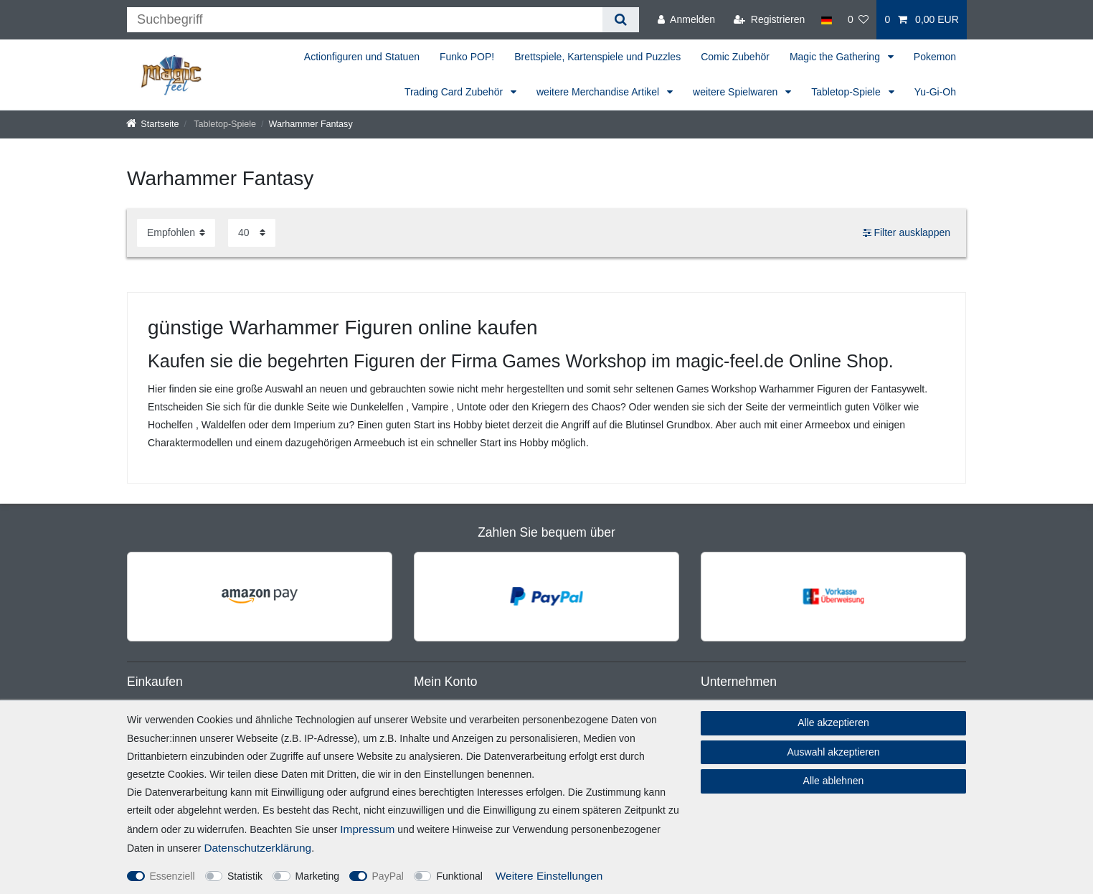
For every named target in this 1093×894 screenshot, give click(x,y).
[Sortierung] (176, 233)
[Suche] (620, 19)
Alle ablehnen (833, 780)
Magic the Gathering (836, 56)
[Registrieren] (769, 19)
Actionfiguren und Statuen (362, 56)
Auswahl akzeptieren (833, 752)
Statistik (244, 876)
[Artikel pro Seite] (251, 233)
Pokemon (935, 56)
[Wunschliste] (858, 19)
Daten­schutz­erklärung (257, 848)
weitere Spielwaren (736, 92)
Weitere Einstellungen (549, 876)
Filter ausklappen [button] (906, 233)
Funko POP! (467, 56)
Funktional (459, 876)
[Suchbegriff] (364, 19)
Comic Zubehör (735, 56)
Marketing (317, 876)
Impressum (367, 829)
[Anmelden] (686, 19)
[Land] (826, 19)
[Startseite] (152, 124)
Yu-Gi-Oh (935, 92)
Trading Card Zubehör (455, 92)
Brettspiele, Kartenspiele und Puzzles (597, 56)
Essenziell (172, 876)
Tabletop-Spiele (847, 92)
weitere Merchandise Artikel (599, 92)
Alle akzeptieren (833, 722)
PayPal (388, 876)
